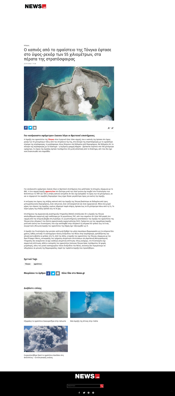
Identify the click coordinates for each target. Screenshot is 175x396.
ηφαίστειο (38, 264)
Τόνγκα (27, 264)
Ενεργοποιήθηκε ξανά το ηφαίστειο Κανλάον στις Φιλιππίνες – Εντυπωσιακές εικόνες (44, 356)
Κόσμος (26, 45)
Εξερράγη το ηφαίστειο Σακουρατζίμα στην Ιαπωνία (45, 321)
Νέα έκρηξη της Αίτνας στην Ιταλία (84, 321)
